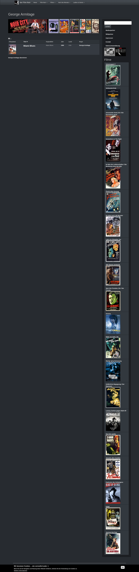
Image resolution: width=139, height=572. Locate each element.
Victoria (108, 314)
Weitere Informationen (20, 570)
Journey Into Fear (111, 532)
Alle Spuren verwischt (113, 264)
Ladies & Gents (78, 2)
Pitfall (107, 506)
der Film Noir (25, 2)
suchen (108, 26)
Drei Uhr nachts (111, 434)
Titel (25, 41)
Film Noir (43, 2)
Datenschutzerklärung (113, 46)
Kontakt (108, 42)
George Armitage (84, 45)
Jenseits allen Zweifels (113, 458)
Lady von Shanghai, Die (113, 239)
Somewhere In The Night (114, 139)
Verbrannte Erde (111, 88)
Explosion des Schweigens (114, 482)
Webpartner (109, 34)
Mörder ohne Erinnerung (114, 361)
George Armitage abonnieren (17, 57)
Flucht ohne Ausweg (112, 191)
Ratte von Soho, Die (112, 337)
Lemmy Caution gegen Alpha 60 (116, 410)
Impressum (109, 38)
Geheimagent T (111, 64)
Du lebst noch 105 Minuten (114, 215)
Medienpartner (110, 30)
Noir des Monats (64, 2)
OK (123, 567)
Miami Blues (29, 46)
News (35, 2)
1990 (62, 45)
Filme (52, 2)
